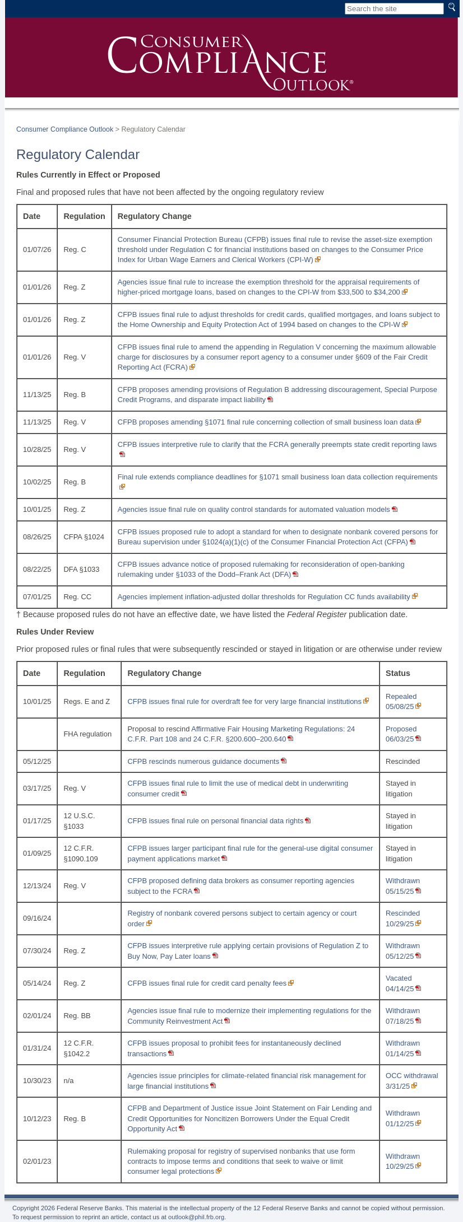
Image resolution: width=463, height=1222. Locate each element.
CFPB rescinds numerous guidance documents (203, 761)
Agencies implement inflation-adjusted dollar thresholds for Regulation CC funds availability (264, 597)
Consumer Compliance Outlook (64, 129)
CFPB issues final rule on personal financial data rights (215, 821)
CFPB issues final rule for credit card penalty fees (206, 983)
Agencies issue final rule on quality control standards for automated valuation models (254, 509)
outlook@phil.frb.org (196, 1217)
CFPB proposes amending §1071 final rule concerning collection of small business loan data (266, 422)
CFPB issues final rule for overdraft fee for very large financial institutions (244, 701)
